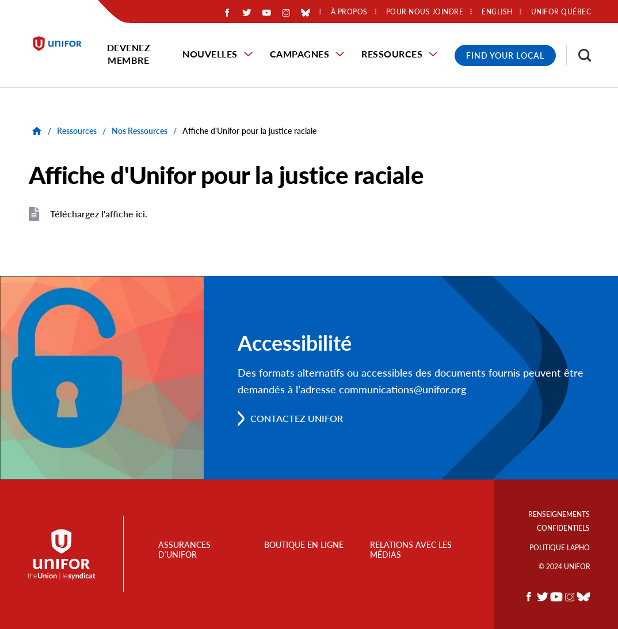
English (497, 12)
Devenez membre (129, 54)
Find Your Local (505, 55)
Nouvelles (210, 53)
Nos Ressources (139, 131)
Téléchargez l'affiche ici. (98, 213)
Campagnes (300, 53)
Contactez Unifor (296, 418)
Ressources (391, 53)
